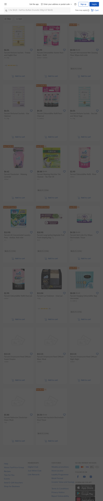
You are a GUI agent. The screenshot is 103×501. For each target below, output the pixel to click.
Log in (94, 4)
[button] (88, 10)
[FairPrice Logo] (15, 4)
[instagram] (90, 478)
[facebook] (77, 478)
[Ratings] (11, 65)
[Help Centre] (75, 4)
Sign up (83, 4)
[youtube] (84, 478)
